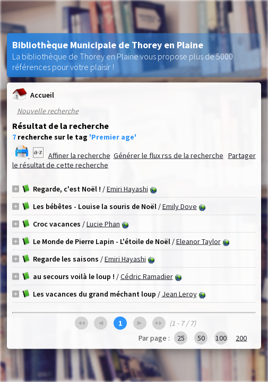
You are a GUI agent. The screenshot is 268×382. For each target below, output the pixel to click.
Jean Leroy (179, 294)
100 (221, 338)
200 (241, 338)
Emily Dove (179, 206)
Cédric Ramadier (146, 276)
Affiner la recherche (79, 155)
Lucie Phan (103, 224)
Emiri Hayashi (127, 189)
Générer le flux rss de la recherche (168, 155)
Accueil (33, 94)
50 (201, 338)
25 (181, 338)
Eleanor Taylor (198, 241)
